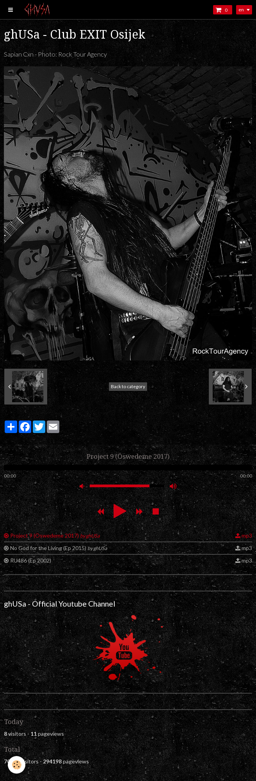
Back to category (128, 386)
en (241, 9)
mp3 (247, 535)
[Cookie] (16, 765)
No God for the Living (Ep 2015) (58, 548)
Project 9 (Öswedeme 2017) (55, 535)
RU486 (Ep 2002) (30, 560)
